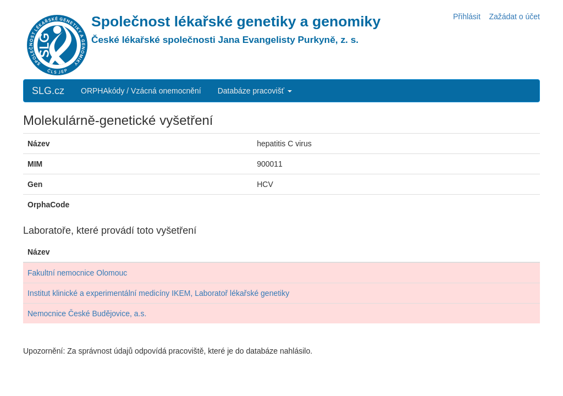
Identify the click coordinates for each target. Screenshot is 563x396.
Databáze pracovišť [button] (255, 90)
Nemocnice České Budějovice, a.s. (86, 313)
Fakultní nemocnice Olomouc (77, 272)
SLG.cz (48, 90)
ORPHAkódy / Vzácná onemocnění (141, 90)
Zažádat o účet (514, 16)
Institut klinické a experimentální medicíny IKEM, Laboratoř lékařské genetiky (158, 293)
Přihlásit (467, 16)
